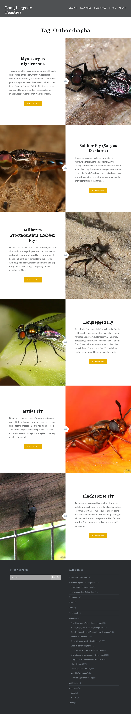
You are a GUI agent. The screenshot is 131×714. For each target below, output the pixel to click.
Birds (71, 602)
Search (73, 8)
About (122, 8)
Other (71, 703)
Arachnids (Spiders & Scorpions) (82, 582)
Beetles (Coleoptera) (79, 637)
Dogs (73, 693)
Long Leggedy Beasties (18, 10)
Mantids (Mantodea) (79, 673)
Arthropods (73, 597)
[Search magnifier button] (58, 577)
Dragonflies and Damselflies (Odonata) (87, 659)
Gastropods (74, 613)
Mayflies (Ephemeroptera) (82, 678)
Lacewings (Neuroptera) (81, 668)
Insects (72, 618)
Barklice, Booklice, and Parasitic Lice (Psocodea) (91, 632)
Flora (71, 607)
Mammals (73, 688)
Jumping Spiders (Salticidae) (82, 592)
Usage (112, 8)
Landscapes (74, 683)
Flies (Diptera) (77, 664)
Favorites (85, 8)
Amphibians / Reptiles (78, 577)
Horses (74, 697)
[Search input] (31, 577)
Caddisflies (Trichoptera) (81, 646)
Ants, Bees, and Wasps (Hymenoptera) (87, 623)
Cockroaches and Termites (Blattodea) (87, 650)
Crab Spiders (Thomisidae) (82, 587)
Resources (100, 8)
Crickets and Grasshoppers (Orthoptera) (88, 655)
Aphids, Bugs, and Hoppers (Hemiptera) (87, 627)
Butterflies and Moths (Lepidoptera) (86, 641)
